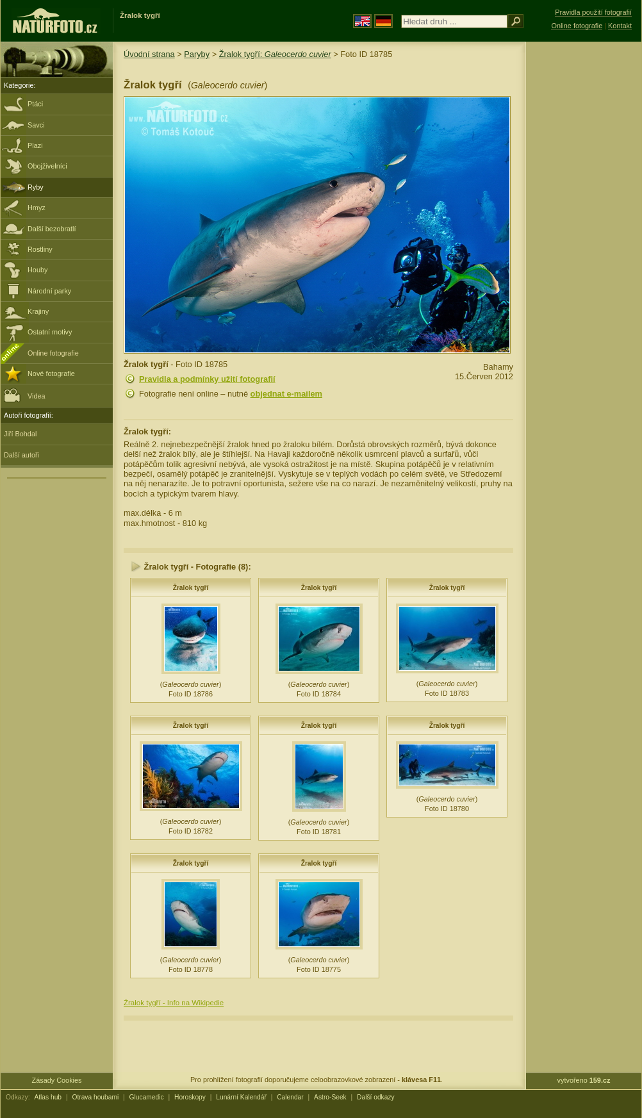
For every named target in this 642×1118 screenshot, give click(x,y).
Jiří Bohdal (20, 434)
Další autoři (21, 455)
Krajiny (38, 311)
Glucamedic (146, 1097)
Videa (24, 395)
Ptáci (35, 104)
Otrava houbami (95, 1097)
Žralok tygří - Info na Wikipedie (174, 1003)
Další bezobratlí (52, 229)
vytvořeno (584, 1080)
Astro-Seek (330, 1097)
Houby (37, 270)
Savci (36, 125)
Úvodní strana (149, 54)
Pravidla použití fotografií (593, 12)
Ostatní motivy (50, 332)
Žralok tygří (191, 587)
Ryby (36, 187)
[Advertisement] (583, 246)
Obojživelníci (47, 166)
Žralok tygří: (275, 54)
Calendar (290, 1097)
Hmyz (36, 207)
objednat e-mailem (286, 394)
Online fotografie (53, 353)
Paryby (197, 54)
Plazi (35, 145)
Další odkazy (376, 1097)
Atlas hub (48, 1097)
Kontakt (620, 25)
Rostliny (40, 249)
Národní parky (49, 291)
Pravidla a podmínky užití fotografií (207, 379)
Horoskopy (190, 1097)
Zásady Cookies (57, 1080)
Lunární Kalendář (241, 1097)
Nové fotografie (51, 373)
